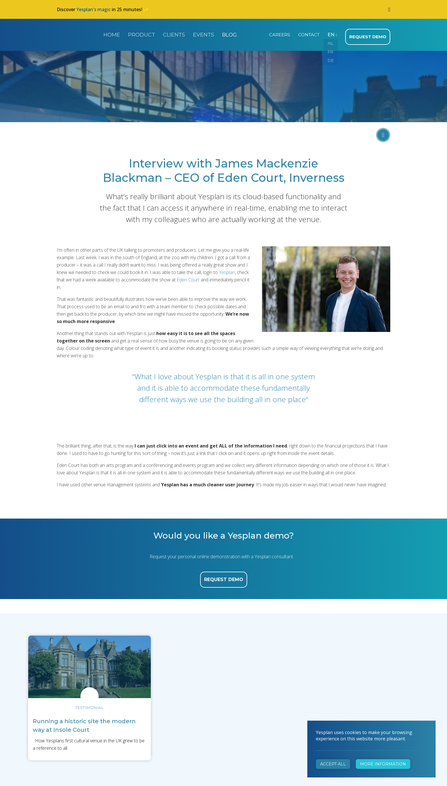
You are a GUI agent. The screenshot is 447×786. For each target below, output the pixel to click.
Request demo (368, 34)
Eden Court (188, 277)
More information (383, 764)
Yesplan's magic (93, 9)
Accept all (333, 764)
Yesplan (78, 33)
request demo (223, 577)
